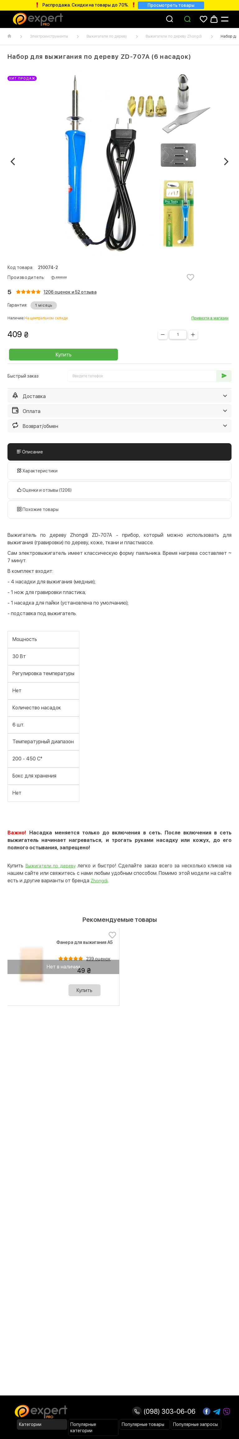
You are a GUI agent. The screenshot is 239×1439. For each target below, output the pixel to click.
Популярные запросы (195, 1424)
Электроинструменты (49, 36)
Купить (64, 355)
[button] (12, 161)
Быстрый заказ (23, 376)
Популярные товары (143, 1424)
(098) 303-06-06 (163, 1411)
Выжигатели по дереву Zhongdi (174, 36)
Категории (30, 1424)
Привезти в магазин (209, 318)
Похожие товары (38, 509)
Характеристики (37, 470)
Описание (30, 451)
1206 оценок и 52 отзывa (70, 292)
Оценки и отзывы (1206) (44, 490)
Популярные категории (83, 1427)
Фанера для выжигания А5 (84, 942)
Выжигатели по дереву (107, 36)
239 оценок (98, 958)
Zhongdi (99, 880)
